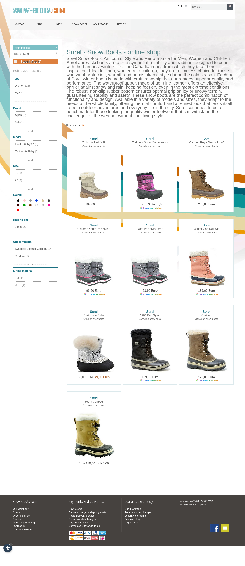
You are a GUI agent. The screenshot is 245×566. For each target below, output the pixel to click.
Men (19, 92)
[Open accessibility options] (7, 548)
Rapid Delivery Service (82, 515)
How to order (76, 508)
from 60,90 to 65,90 (150, 204)
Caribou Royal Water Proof (206, 142)
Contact (17, 512)
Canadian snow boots (93, 146)
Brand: (18, 53)
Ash (19, 122)
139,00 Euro (206, 290)
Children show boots (94, 405)
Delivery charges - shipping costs (87, 512)
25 (18, 173)
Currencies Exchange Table (84, 525)
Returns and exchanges (82, 519)
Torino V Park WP (93, 142)
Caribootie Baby (26, 151)
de (182, 6)
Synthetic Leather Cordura (33, 248)
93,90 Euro (93, 290)
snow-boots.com (186, 501)
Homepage (71, 125)
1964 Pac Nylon (26, 144)
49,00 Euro (101, 377)
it (178, 6)
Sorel (26, 53)
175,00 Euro (206, 377)
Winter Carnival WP (206, 229)
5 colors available (94, 294)
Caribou (206, 315)
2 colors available (151, 380)
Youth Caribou (94, 401)
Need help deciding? (24, 522)
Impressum (19, 525)
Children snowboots (93, 319)
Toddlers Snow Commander (150, 142)
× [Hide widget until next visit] (11, 544)
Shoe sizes (19, 519)
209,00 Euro (206, 204)
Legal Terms (131, 522)
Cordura (22, 256)
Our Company (21, 508)
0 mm (21, 226)
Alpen (20, 115)
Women (22, 85)
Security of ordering (136, 515)
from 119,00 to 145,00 (94, 463)
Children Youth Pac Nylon (93, 229)
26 (18, 180)
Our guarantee (133, 508)
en (186, 6)
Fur (20, 277)
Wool (20, 285)
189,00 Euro (93, 204)
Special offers (30, 61)
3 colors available (151, 208)
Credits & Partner (22, 529)
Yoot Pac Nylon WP (150, 229)
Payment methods (79, 522)
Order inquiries (21, 515)
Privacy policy (132, 519)
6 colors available (151, 294)
